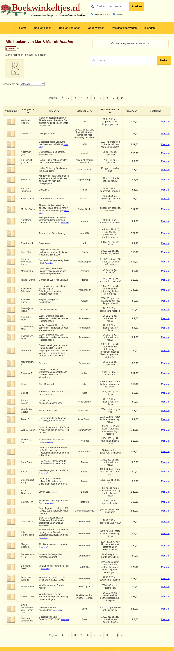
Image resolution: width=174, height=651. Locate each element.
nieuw (118, 14)
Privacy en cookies (152, 646)
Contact (166, 646)
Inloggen (149, 27)
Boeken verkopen (69, 27)
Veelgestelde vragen (124, 27)
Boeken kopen (43, 27)
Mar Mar (165, 122)
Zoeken (137, 6)
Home (22, 27)
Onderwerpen (96, 27)
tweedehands (101, 14)
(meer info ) (50, 263)
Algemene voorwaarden (131, 646)
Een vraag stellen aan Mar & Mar (130, 43)
